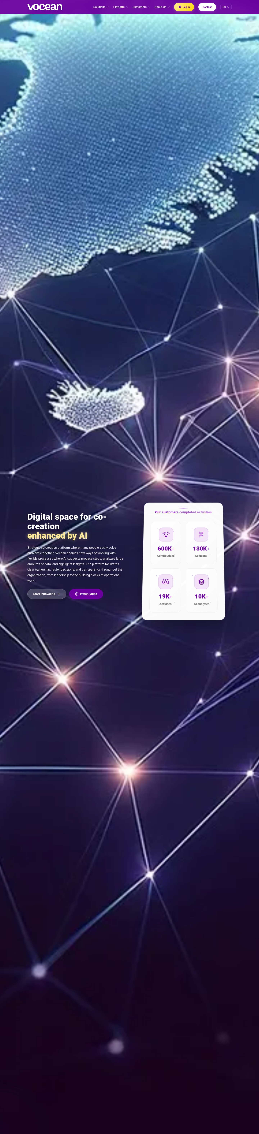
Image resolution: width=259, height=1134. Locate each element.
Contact (207, 7)
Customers (141, 7)
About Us (162, 7)
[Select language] (226, 7)
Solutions (101, 7)
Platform (120, 7)
